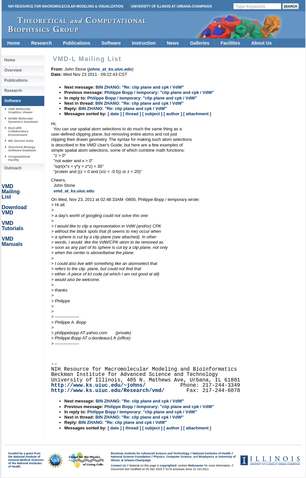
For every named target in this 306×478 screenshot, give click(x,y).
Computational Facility (19, 158)
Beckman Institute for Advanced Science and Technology (150, 453)
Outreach (13, 168)
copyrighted (168, 465)
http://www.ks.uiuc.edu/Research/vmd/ (108, 390)
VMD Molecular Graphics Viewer (20, 110)
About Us (261, 43)
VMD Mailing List (11, 192)
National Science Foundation (131, 456)
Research (41, 43)
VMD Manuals (12, 241)
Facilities (230, 43)
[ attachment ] (197, 113)
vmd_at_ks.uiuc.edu (73, 190)
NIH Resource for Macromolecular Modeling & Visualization (65, 6)
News (173, 43)
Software (111, 43)
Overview (13, 70)
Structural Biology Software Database (22, 148)
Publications (76, 43)
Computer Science (179, 456)
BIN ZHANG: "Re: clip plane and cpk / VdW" (139, 87)
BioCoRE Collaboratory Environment (18, 131)
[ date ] (115, 113)
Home (13, 43)
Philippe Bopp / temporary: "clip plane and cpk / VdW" (159, 92)
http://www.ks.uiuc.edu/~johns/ (98, 385)
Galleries (199, 43)
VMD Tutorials (12, 225)
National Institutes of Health (212, 453)
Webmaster (195, 465)
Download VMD (14, 210)
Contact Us (118, 465)
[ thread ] (132, 113)
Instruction (143, 43)
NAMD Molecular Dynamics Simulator (23, 120)
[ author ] (173, 113)
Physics (159, 456)
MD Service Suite (20, 140)
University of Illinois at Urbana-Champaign (171, 6)
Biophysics (206, 456)
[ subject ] (152, 113)
